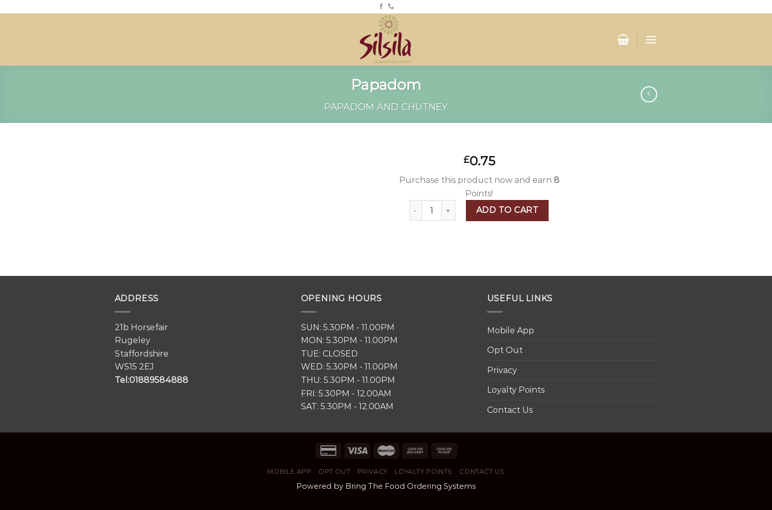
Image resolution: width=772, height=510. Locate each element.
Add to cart (507, 210)
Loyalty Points (515, 390)
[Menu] (651, 39)
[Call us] (391, 6)
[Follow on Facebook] (381, 6)
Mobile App (510, 330)
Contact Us (510, 410)
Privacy (502, 370)
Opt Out (505, 350)
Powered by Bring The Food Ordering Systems (386, 486)
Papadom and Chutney (386, 107)
